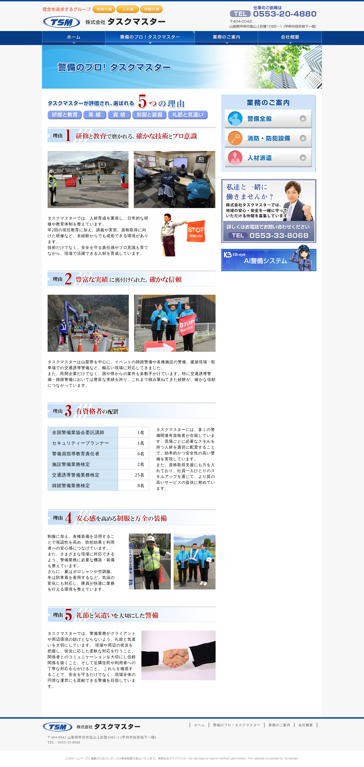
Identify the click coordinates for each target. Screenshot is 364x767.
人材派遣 (270, 160)
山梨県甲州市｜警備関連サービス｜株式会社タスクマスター (103, 17)
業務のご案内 (226, 38)
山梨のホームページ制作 (182, 758)
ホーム (73, 38)
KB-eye (268, 257)
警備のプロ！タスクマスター (150, 38)
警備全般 (270, 119)
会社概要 (290, 38)
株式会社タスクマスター (91, 726)
